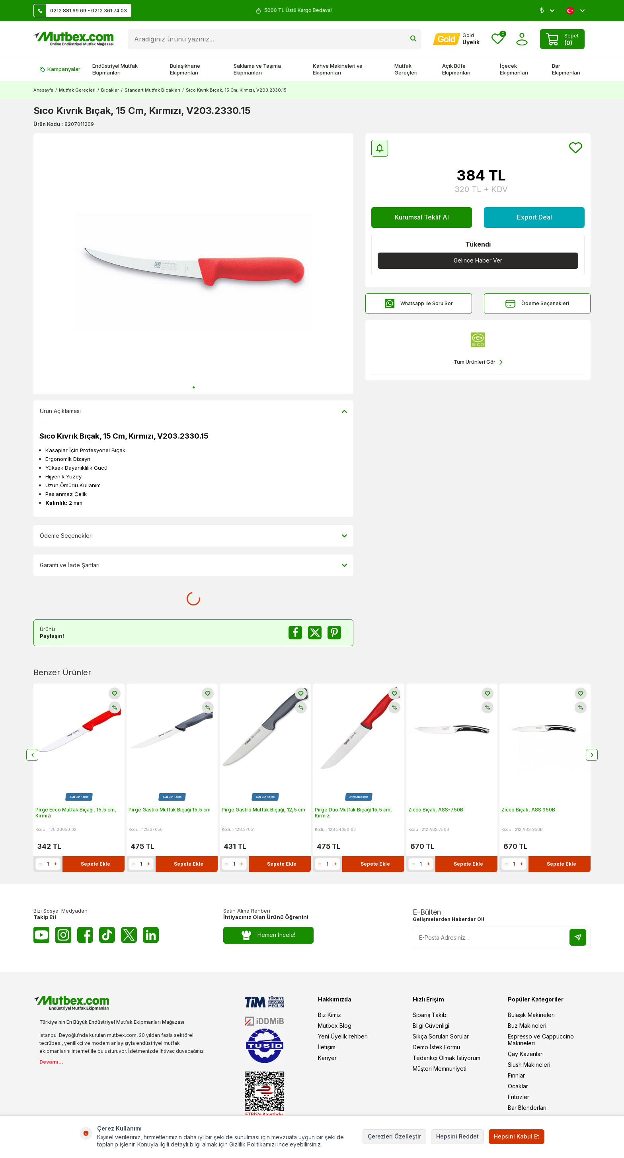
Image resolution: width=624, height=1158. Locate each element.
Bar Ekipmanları (566, 69)
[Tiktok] (107, 935)
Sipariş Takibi (430, 1014)
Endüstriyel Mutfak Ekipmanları (115, 69)
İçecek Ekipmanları (514, 69)
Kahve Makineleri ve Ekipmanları (338, 69)
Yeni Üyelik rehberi (343, 1036)
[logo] (73, 39)
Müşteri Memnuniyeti (439, 1068)
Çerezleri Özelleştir (394, 1136)
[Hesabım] (456, 39)
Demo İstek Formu (436, 1047)
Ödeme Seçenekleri (537, 304)
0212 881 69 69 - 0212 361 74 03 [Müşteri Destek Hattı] (80, 10)
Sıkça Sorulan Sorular (441, 1036)
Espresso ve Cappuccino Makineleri (541, 1039)
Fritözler (518, 1096)
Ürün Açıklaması (193, 411)
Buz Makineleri (527, 1025)
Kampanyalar (59, 69)
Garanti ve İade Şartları (193, 565)
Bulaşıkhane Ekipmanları (185, 69)
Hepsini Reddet (457, 1136)
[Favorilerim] (497, 39)
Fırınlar (516, 1075)
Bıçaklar (110, 90)
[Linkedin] (151, 935)
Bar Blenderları (527, 1107)
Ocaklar (518, 1086)
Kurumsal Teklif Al (422, 217)
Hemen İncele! (268, 935)
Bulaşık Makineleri (531, 1014)
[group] (193, 263)
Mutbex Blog (334, 1025)
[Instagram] (63, 935)
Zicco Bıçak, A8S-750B (435, 810)
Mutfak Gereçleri (405, 69)
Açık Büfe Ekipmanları (456, 69)
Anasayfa (43, 90)
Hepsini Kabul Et (516, 1136)
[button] (194, 387)
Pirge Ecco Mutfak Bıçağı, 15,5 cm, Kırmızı (75, 813)
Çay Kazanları (526, 1053)
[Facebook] (85, 935)
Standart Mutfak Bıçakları (152, 90)
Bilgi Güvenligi (431, 1025)
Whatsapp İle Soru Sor (418, 304)
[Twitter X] (129, 935)
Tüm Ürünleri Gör (478, 362)
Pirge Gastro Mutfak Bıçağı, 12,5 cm (263, 810)
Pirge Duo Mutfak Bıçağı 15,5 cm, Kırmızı (353, 813)
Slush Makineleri (529, 1064)
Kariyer (327, 1057)
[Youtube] (41, 935)
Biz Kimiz (329, 1014)
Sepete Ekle (95, 864)
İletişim (326, 1047)
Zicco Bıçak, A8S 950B (528, 810)
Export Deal (534, 217)
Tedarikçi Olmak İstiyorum (446, 1057)
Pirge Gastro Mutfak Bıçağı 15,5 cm (170, 810)
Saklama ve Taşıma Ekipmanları (257, 69)
